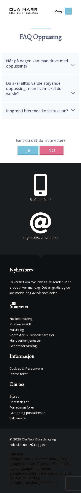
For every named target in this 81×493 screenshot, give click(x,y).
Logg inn (38, 444)
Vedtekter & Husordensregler (32, 335)
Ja (28, 150)
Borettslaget (19, 402)
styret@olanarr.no (40, 237)
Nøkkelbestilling (21, 318)
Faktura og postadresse (27, 412)
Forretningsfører (22, 407)
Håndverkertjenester (25, 340)
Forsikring (17, 329)
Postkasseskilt (20, 324)
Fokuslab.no (18, 444)
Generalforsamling (23, 346)
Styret (14, 396)
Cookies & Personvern (26, 368)
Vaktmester (18, 418)
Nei (51, 150)
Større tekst (19, 374)
